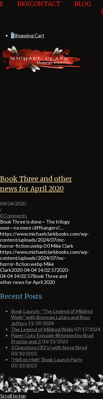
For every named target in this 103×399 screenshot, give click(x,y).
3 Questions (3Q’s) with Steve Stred (49, 347)
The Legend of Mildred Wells (42, 329)
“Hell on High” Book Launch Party (46, 359)
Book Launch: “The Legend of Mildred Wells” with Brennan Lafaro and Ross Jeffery (52, 317)
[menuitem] (39, 7)
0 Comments (13, 216)
